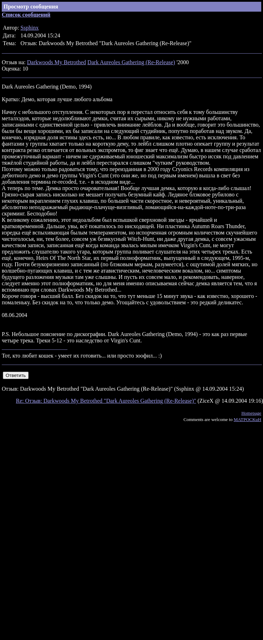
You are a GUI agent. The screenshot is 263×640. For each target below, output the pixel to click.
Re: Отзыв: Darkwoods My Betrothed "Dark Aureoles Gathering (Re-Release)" (106, 401)
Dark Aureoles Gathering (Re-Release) (131, 62)
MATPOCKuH (247, 419)
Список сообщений (26, 15)
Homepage (251, 413)
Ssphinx (29, 28)
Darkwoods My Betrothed (56, 62)
